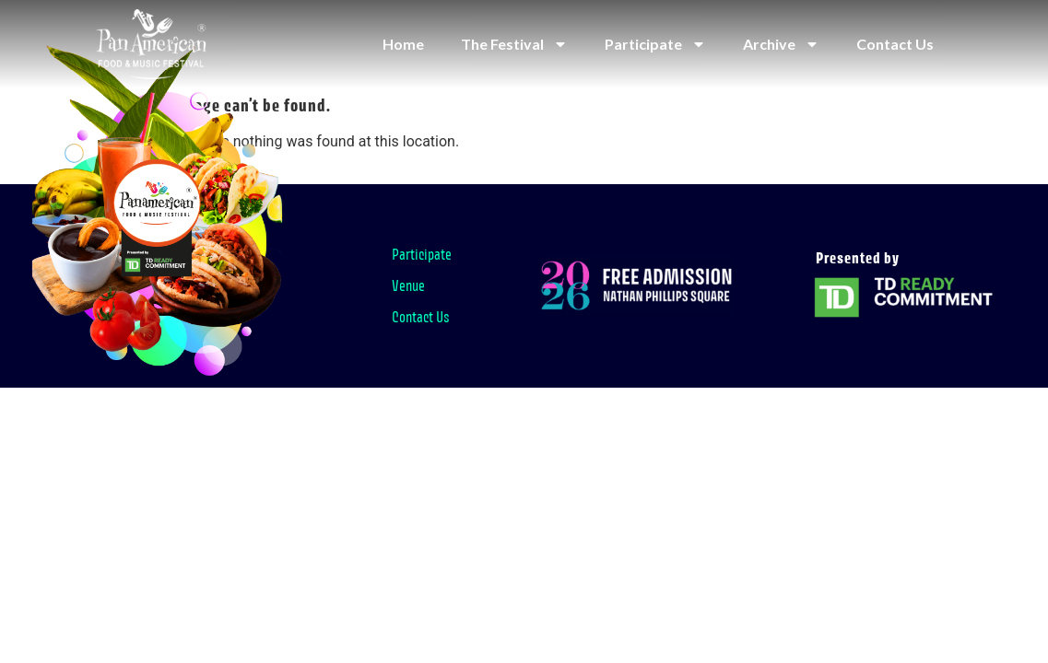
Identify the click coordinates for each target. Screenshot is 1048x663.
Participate (655, 44)
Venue (408, 285)
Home (403, 43)
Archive (781, 44)
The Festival (514, 44)
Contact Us (895, 43)
